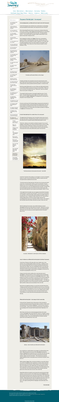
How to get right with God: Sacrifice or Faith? (15, 145)
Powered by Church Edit (29, 401)
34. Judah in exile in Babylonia (13, 66)
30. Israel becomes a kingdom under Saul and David (13, 51)
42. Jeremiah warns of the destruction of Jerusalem (14, 93)
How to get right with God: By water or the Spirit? (15, 150)
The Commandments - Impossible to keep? (15, 133)
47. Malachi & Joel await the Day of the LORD (13, 111)
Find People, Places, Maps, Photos (19, 13)
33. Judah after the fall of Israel (14, 63)
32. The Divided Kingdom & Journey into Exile (13, 59)
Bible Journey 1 (20, 11)
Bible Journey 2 (29, 11)
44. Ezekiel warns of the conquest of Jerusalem (14, 101)
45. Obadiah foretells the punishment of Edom (13, 104)
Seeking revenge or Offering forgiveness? (15, 128)
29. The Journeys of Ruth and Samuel (13, 48)
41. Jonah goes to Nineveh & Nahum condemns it (13, 89)
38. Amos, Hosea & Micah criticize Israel (13, 79)
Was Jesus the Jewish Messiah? (15, 137)
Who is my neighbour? (14, 125)
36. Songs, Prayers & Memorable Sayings (13, 72)
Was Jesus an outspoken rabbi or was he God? (15, 140)
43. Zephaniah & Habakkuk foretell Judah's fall (13, 97)
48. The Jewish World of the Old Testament (14, 115)
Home (14, 11)
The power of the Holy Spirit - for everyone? (15, 154)
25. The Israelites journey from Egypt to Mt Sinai (14, 34)
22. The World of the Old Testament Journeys (13, 23)
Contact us (36, 13)
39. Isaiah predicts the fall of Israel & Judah (14, 82)
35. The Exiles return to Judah (14, 69)
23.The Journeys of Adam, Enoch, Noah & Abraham (13, 27)
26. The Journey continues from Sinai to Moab (14, 38)
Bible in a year (44, 13)
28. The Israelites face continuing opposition (14, 45)
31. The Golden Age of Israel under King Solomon (14, 55)
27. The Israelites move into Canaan (14, 42)
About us (31, 13)
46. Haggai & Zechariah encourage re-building (14, 108)
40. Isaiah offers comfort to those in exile (13, 85)
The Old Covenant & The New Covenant (15, 121)
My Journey (37, 11)
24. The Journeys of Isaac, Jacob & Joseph (14, 31)
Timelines (43, 11)
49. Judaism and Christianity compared (14, 118)
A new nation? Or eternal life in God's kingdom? (15, 158)
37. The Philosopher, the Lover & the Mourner (13, 75)
